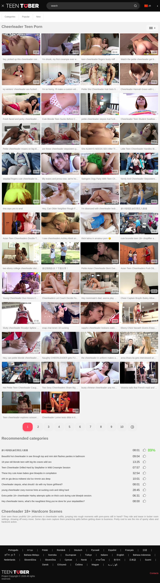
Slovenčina (50, 542)
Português (13, 532)
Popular (26, 16)
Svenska (52, 537)
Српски (68, 542)
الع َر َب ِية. (113, 547)
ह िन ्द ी (10, 537)
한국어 (117, 542)
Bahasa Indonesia (141, 537)
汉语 (145, 532)
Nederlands (9, 542)
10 (121, 426)
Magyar (95, 547)
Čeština (78, 547)
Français (129, 532)
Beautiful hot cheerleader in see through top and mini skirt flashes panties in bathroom (43, 456)
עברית (30, 532)
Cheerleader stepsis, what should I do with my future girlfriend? (32, 484)
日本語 (132, 542)
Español (112, 532)
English (120, 537)
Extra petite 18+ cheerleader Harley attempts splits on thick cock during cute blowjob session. (47, 495)
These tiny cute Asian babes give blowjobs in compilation (29, 473)
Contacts (154, 555)
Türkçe (88, 537)
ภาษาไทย (100, 542)
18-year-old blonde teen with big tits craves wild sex (27, 462)
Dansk (45, 547)
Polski (45, 532)
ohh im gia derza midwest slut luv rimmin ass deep (26, 479)
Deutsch (78, 532)
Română (61, 532)
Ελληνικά (62, 547)
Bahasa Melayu (31, 537)
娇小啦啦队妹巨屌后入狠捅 (15, 450)
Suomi (148, 542)
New (38, 16)
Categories (10, 16)
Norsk (84, 542)
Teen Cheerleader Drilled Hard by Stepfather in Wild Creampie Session (36, 467)
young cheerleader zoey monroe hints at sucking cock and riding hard (35, 490)
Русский (95, 532)
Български (70, 537)
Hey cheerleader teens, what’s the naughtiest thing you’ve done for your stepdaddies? (43, 501)
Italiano (104, 537)
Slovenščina (30, 542)
